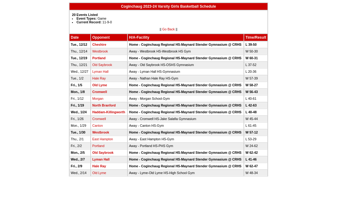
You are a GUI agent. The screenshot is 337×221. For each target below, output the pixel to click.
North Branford (103, 105)
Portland (98, 58)
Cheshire (99, 44)
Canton (97, 125)
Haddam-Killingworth (108, 112)
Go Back (168, 29)
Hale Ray (99, 78)
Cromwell (99, 92)
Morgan (97, 98)
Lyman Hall (100, 71)
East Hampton (102, 139)
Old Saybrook (102, 65)
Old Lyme (99, 85)
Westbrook (100, 51)
